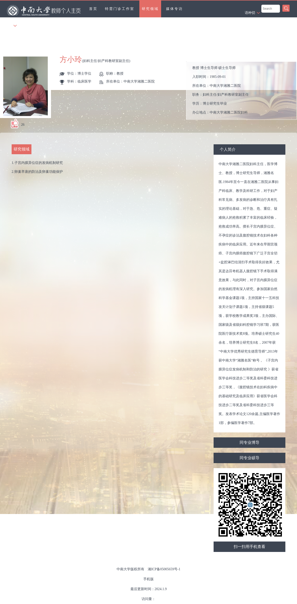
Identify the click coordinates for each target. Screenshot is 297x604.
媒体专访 (174, 9)
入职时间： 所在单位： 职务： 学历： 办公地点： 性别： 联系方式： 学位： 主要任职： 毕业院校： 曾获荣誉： (243, 90)
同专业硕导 (249, 458)
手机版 (148, 579)
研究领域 (150, 9)
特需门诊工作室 (119, 9)
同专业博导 (249, 442)
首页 (93, 9)
